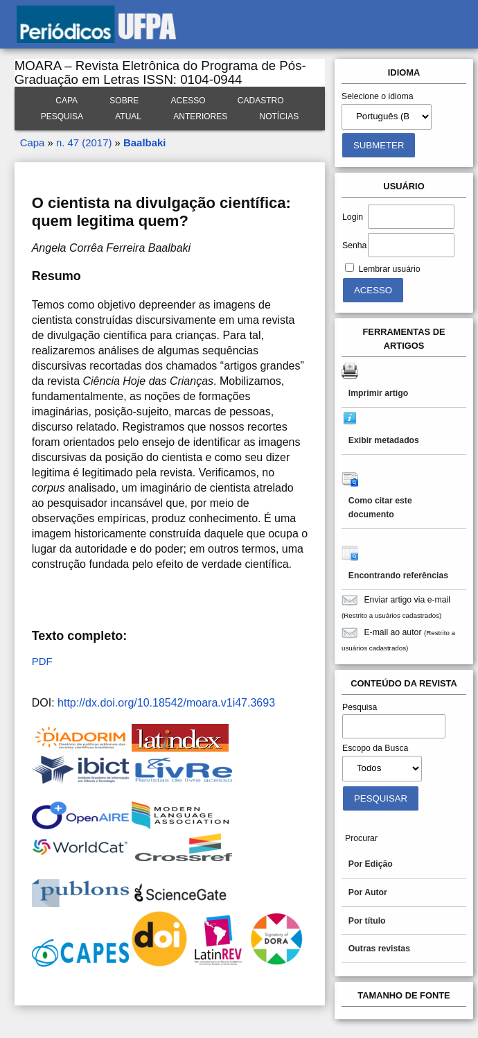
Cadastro (261, 100)
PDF (42, 661)
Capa (66, 100)
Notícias (279, 116)
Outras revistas (379, 948)
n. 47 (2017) (84, 142)
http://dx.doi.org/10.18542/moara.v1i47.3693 (166, 703)
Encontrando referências (398, 575)
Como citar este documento (380, 507)
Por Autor (367, 892)
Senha (354, 245)
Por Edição (370, 864)
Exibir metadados (383, 440)
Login (352, 217)
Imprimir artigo (378, 393)
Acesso (188, 100)
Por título (367, 921)
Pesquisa (62, 116)
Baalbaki (144, 142)
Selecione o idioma (378, 96)
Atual (128, 116)
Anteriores (200, 116)
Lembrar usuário (389, 269)
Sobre (124, 100)
